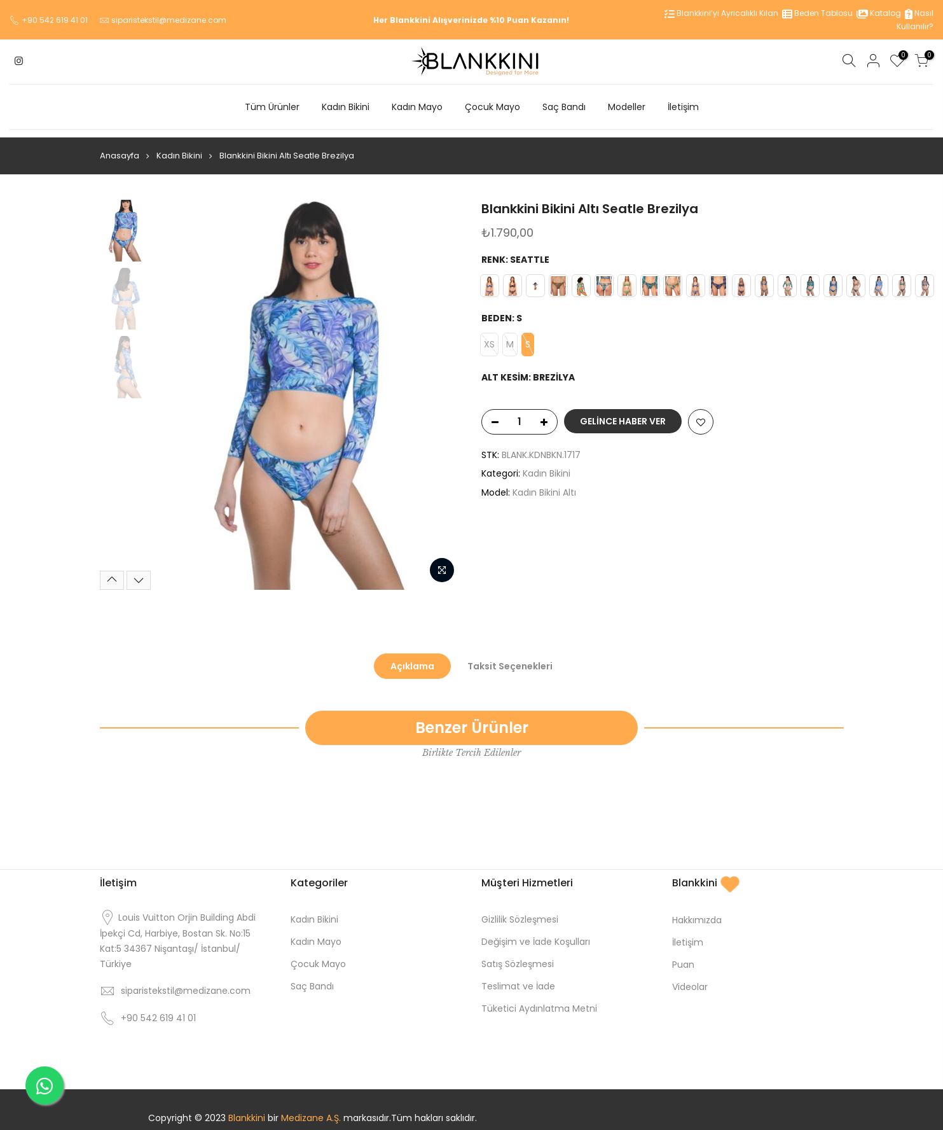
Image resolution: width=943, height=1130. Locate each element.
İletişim (683, 107)
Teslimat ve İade (518, 978)
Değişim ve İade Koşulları (535, 934)
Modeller (626, 107)
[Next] (139, 572)
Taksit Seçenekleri (510, 658)
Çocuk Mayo (492, 107)
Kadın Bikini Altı (544, 484)
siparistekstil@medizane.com (168, 20)
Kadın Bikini (345, 107)
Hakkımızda (697, 912)
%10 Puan (509, 20)
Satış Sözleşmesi (517, 956)
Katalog (879, 13)
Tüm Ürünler (272, 107)
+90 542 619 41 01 (55, 20)
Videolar (690, 979)
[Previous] (112, 572)
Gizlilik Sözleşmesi (519, 911)
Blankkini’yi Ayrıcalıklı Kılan (721, 13)
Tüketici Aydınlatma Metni (539, 1000)
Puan (683, 957)
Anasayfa (119, 148)
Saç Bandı (564, 107)
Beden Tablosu (817, 13)
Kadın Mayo (417, 107)
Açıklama (412, 658)
